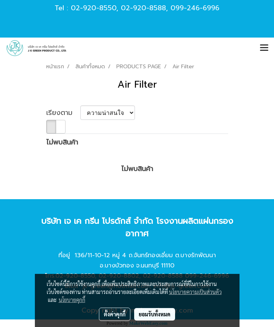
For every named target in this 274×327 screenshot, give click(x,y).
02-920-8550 (93, 8)
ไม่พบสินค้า (62, 142)
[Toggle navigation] (264, 48)
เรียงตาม (63, 113)
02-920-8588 (143, 8)
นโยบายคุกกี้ (72, 299)
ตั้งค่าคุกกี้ (114, 314)
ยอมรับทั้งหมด (155, 314)
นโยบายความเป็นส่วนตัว (195, 291)
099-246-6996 (195, 8)
